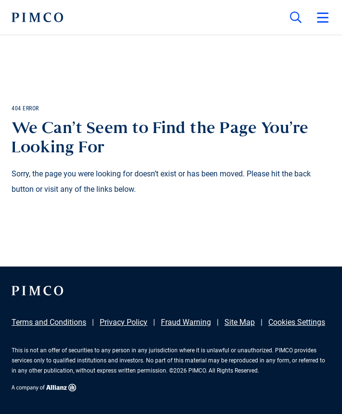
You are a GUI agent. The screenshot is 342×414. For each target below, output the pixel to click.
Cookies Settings (296, 322)
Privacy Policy (123, 322)
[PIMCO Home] (37, 17)
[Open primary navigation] (322, 17)
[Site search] (295, 17)
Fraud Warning (186, 322)
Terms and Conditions (49, 322)
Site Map (239, 322)
